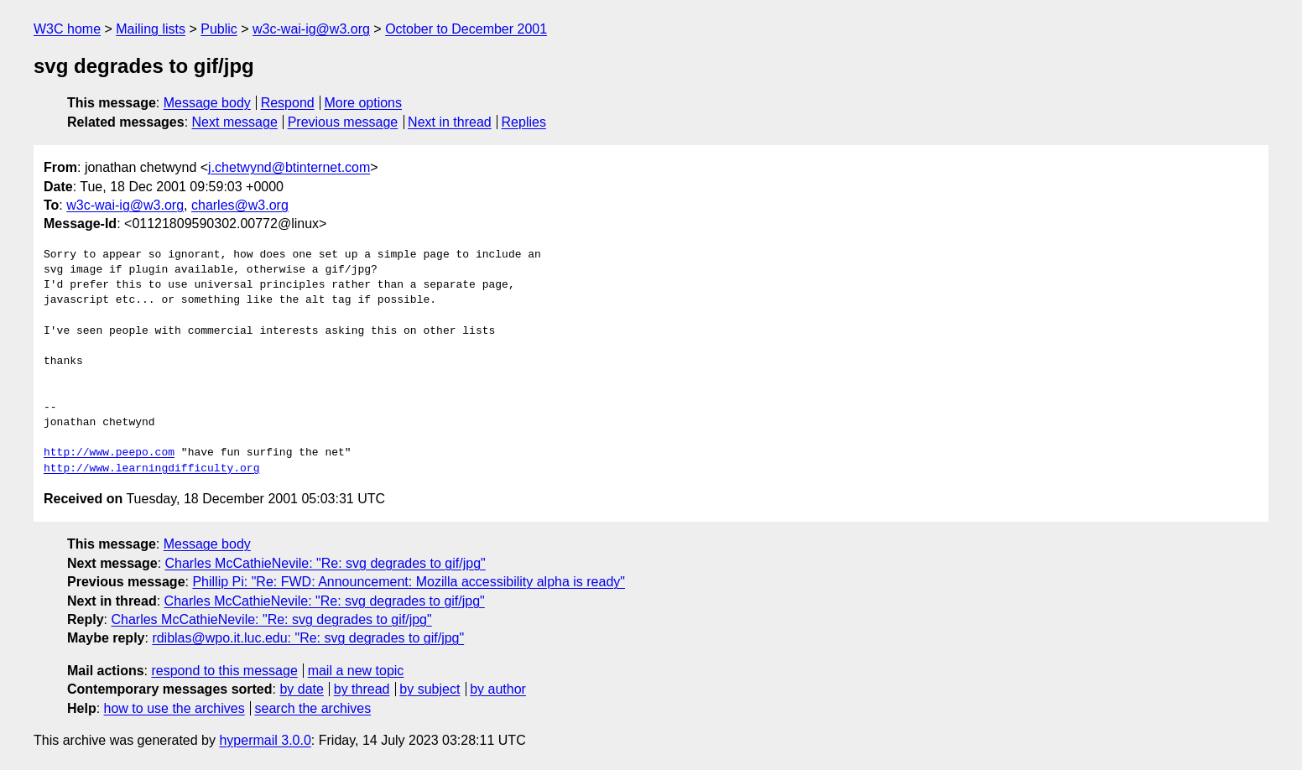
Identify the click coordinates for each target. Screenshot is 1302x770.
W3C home (67, 29)
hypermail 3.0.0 (264, 740)
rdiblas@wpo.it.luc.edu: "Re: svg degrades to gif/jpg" (308, 638)
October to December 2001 (466, 29)
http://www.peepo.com (109, 452)
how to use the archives (174, 708)
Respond (288, 103)
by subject (429, 689)
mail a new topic (356, 670)
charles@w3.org (240, 205)
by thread (362, 689)
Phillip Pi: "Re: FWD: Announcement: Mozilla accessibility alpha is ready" (408, 582)
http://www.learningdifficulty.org (151, 468)
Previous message (343, 122)
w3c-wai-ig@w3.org (311, 29)
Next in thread (450, 122)
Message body (207, 103)
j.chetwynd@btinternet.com (289, 167)
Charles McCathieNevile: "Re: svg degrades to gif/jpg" (325, 563)
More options (364, 103)
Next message (235, 122)
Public (219, 29)
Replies (524, 122)
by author (498, 689)
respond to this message (224, 670)
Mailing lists (150, 29)
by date (301, 689)
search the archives (313, 708)
